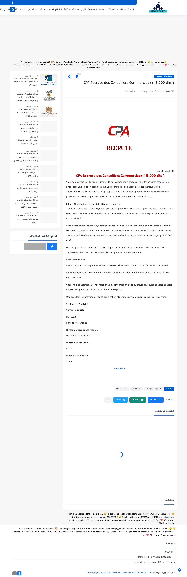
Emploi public (121, 389)
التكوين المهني (11, 10)
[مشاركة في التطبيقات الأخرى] (108, 400)
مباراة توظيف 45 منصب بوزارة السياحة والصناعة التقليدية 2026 (27, 113)
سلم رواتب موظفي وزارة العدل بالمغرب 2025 (27, 142)
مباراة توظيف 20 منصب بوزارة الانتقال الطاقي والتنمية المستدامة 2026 (27, 97)
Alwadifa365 (136, 389)
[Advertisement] (93, 39)
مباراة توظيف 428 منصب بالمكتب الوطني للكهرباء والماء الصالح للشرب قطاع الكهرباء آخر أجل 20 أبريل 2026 (26, 158)
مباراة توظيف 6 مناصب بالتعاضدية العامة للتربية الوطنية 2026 (27, 188)
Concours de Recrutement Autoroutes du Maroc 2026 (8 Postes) (26, 82)
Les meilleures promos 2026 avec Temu (153, 562)
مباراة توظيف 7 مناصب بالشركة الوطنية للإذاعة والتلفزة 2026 (28, 173)
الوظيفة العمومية (96, 10)
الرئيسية (132, 10)
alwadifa (169, 551)
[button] (156, 400)
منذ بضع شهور (30, 75)
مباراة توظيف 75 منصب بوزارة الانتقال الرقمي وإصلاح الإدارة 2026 (27, 128)
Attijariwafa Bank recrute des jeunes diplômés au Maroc (26, 219)
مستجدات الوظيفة (117, 10)
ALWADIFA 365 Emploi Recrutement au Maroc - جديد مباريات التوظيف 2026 (119, 573)
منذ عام (33, 137)
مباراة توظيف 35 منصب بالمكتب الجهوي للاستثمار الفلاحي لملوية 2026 (26, 203)
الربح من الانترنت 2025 (75, 10)
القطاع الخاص (55, 10)
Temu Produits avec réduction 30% (155, 557)
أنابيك (23, 10)
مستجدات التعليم (36, 10)
